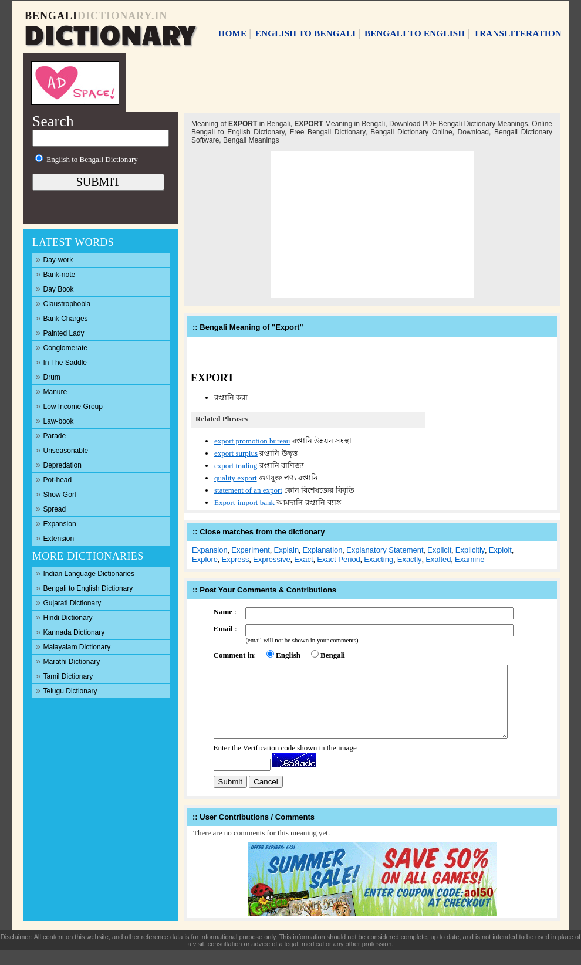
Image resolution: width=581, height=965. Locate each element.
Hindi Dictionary (64, 617)
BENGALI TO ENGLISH (414, 33)
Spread (51, 508)
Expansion (56, 523)
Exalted (438, 559)
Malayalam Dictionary (73, 646)
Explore (205, 559)
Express (235, 559)
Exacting (378, 559)
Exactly (409, 559)
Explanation (323, 550)
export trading (235, 465)
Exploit (500, 550)
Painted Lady (60, 332)
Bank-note (55, 274)
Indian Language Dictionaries (85, 573)
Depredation (59, 464)
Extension (55, 538)
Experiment (250, 550)
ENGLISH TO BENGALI (305, 33)
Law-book (55, 420)
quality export (235, 477)
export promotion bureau (252, 440)
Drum (48, 376)
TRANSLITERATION (518, 33)
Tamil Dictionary (64, 675)
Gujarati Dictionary (68, 602)
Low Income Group (69, 406)
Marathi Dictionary (68, 661)
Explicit (439, 550)
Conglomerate (61, 347)
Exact (303, 559)
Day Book (55, 288)
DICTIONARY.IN (122, 16)
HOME (232, 33)
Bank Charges (62, 318)
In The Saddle (61, 362)
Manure (51, 391)
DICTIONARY (109, 33)
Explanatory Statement (385, 550)
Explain (286, 550)
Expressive (271, 559)
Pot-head (54, 479)
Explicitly (470, 550)
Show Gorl (56, 494)
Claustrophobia (63, 303)
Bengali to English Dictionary (84, 587)
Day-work (54, 259)
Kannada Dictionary (70, 631)
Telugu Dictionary (66, 690)
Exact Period (338, 559)
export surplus (236, 453)
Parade (51, 435)
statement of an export (248, 490)
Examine (470, 559)
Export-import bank (244, 502)
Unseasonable (62, 450)
